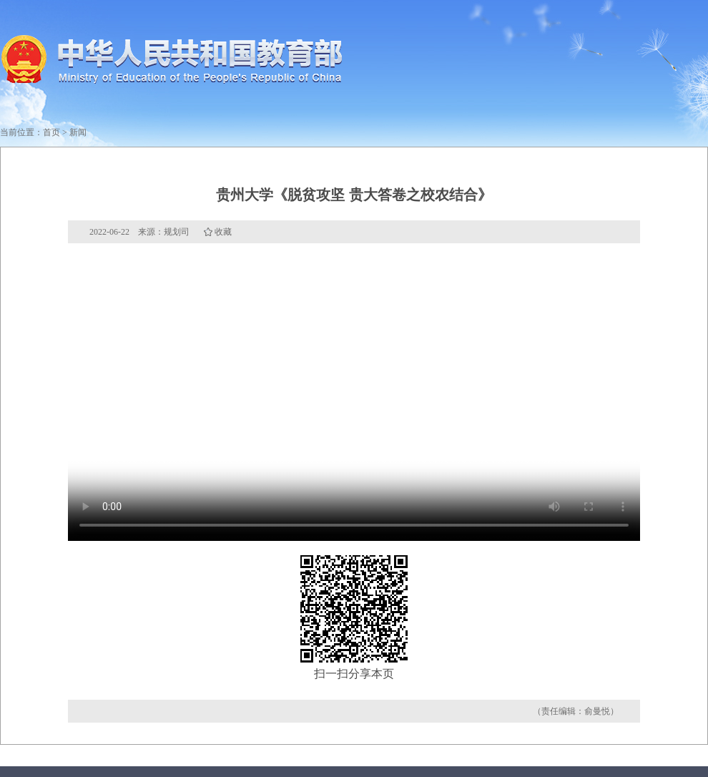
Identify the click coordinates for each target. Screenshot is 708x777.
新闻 (78, 132)
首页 (51, 132)
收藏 (223, 232)
